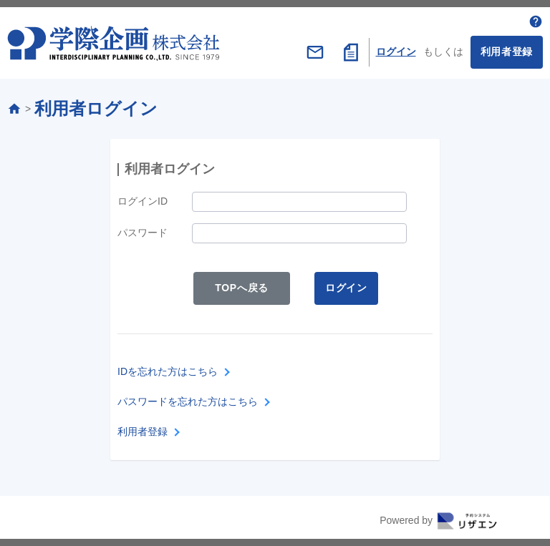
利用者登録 (507, 51)
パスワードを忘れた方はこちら (187, 401)
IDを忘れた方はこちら (167, 371)
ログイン (396, 51)
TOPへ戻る (242, 287)
